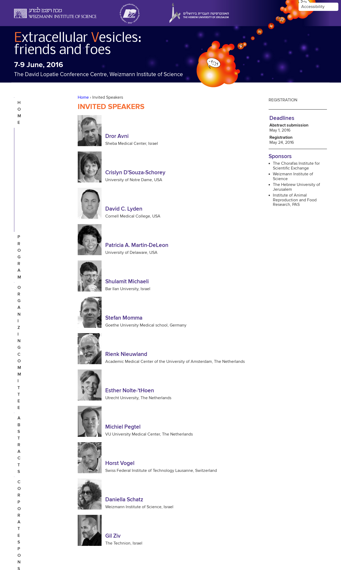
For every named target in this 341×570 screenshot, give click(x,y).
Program (28, 123)
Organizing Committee (30, 137)
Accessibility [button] (313, 6)
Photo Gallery (34, 199)
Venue (25, 189)
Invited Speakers (36, 113)
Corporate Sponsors (30, 165)
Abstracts (29, 151)
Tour (23, 178)
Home (83, 97)
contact (27, 209)
